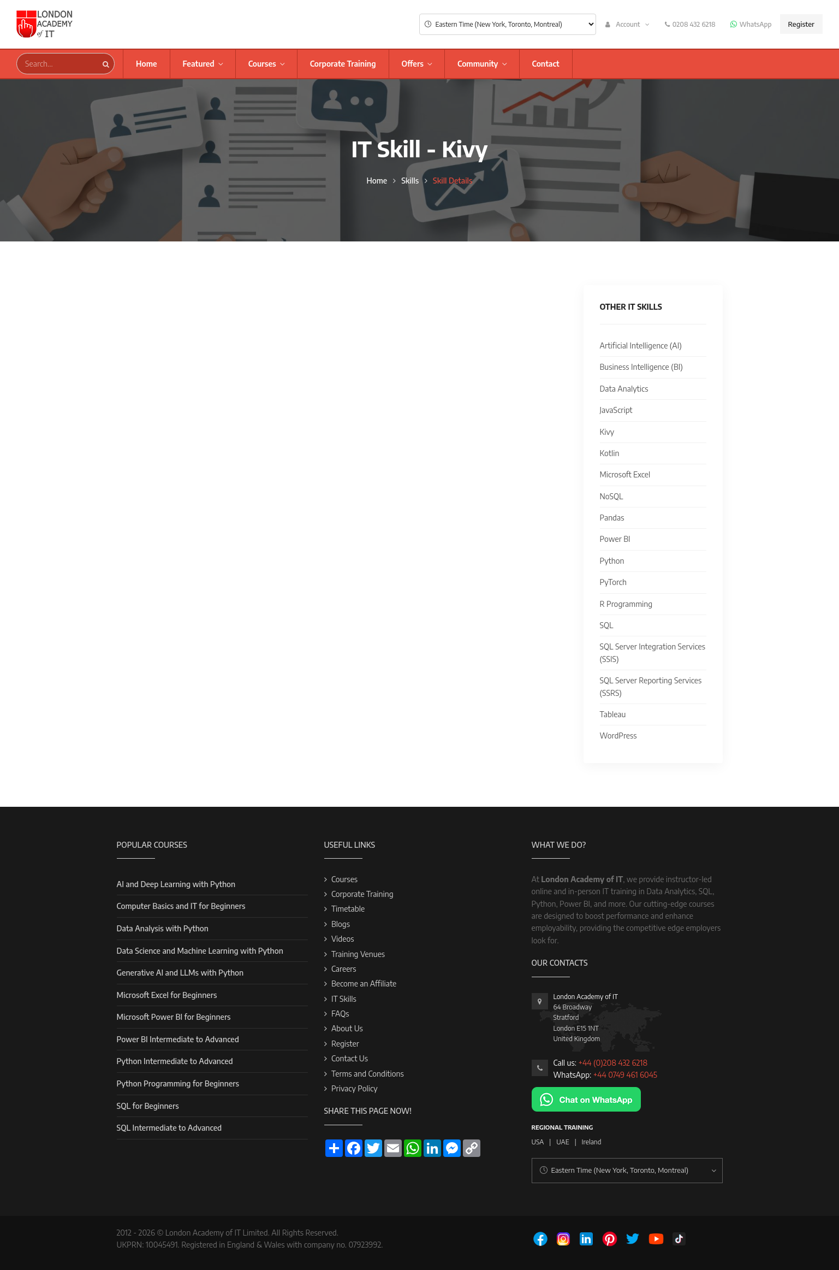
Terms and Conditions (367, 1073)
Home (146, 63)
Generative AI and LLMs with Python (180, 972)
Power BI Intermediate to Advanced (178, 1039)
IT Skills (343, 998)
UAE (562, 1142)
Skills (410, 180)
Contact (546, 63)
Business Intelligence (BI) (641, 366)
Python (612, 560)
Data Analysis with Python (163, 928)
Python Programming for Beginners (178, 1083)
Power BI (615, 539)
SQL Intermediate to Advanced (169, 1127)
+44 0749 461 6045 (625, 1074)
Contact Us (349, 1058)
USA (538, 1142)
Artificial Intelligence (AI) (641, 345)
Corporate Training (343, 63)
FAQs (340, 1013)
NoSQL (611, 496)
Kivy (607, 431)
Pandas (612, 517)
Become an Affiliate (363, 983)
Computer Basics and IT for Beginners (181, 906)
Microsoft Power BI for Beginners (174, 1016)
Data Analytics (624, 388)
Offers (413, 63)
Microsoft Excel (625, 474)
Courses (262, 63)
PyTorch (613, 582)
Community (477, 63)
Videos (342, 938)
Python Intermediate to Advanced (175, 1061)
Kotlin (610, 453)
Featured (199, 63)
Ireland (592, 1142)
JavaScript (616, 410)
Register (801, 24)
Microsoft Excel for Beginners (167, 995)
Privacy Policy (354, 1088)
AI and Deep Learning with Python (176, 884)
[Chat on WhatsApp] (586, 1098)
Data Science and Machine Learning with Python (200, 950)
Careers (343, 968)
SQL (607, 625)
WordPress (618, 735)
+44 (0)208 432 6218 (612, 1062)
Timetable (348, 908)
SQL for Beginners (148, 1105)
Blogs (340, 924)
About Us (347, 1028)
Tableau (613, 714)
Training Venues (358, 954)
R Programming (626, 604)
